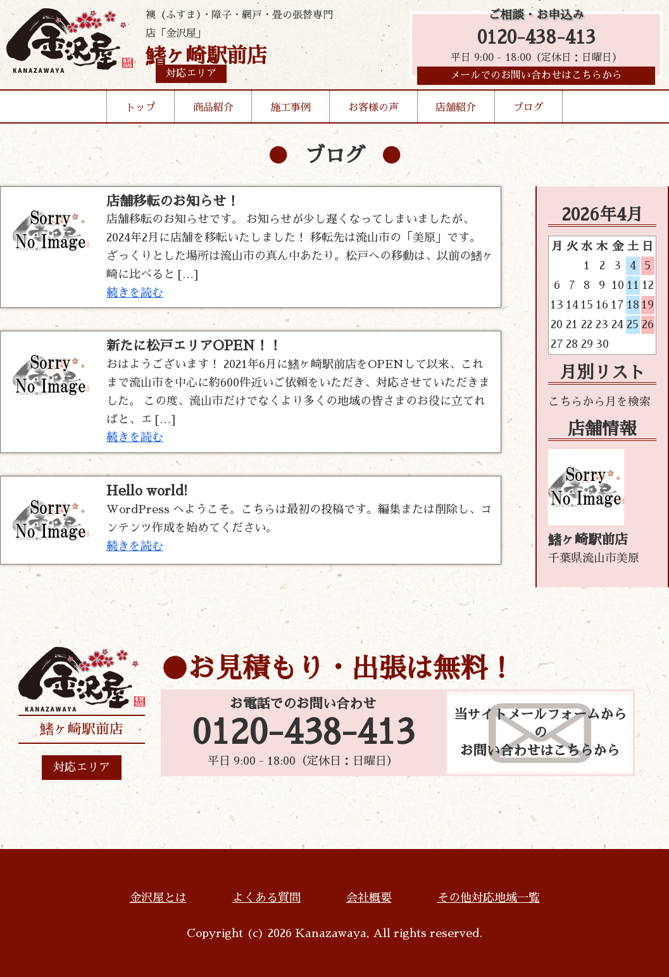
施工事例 (290, 110)
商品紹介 (213, 110)
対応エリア (81, 767)
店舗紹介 (455, 110)
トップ (140, 110)
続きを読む (134, 292)
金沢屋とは (158, 898)
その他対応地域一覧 (488, 898)
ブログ (528, 110)
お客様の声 (373, 110)
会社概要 (369, 898)
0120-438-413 (536, 39)
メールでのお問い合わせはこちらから (536, 79)
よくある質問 (266, 898)
